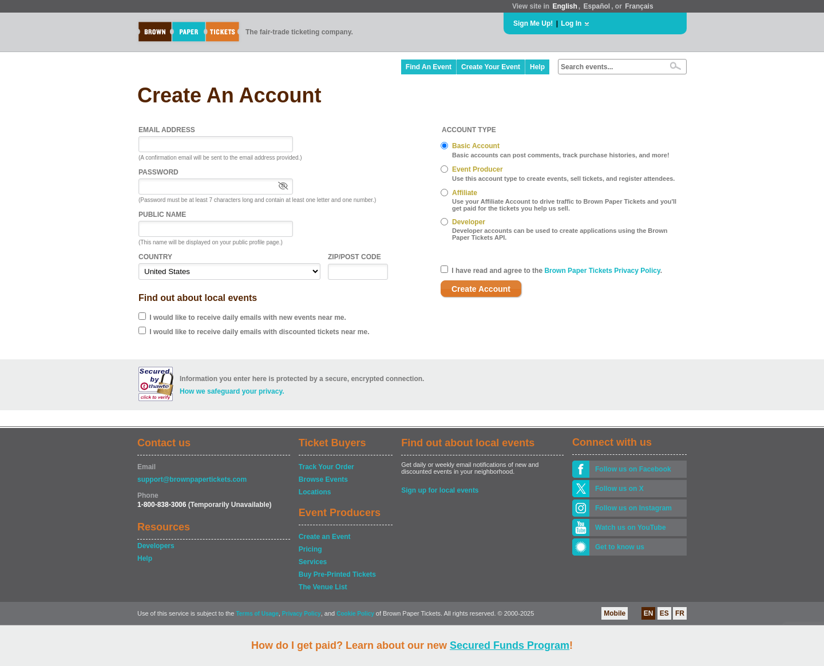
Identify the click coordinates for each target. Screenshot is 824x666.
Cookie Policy (355, 613)
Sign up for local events (439, 490)
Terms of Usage (257, 613)
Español (597, 6)
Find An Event (428, 67)
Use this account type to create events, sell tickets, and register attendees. (563, 178)
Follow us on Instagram (633, 508)
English (564, 6)
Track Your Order (326, 467)
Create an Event (325, 537)
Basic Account (476, 146)
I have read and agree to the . (556, 271)
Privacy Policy (301, 613)
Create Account (480, 289)
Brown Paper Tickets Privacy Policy (602, 271)
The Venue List (323, 587)
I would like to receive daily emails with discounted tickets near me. (259, 332)
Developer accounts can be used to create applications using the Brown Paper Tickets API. (560, 234)
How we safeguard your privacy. (232, 391)
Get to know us (619, 547)
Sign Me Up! (533, 23)
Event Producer (477, 169)
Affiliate (464, 193)
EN (648, 613)
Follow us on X (619, 489)
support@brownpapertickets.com (192, 479)
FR (679, 613)
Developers (156, 546)
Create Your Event (490, 67)
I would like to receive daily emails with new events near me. (247, 318)
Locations (315, 492)
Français (639, 6)
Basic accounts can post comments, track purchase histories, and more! (561, 155)
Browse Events (323, 479)
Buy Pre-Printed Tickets (337, 574)
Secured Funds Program (509, 645)
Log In (571, 23)
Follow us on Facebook (633, 469)
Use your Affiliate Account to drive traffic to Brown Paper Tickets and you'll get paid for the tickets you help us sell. (564, 205)
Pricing (310, 549)
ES (664, 613)
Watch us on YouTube (630, 528)
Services (313, 562)
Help (537, 67)
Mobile (614, 613)
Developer (468, 222)
